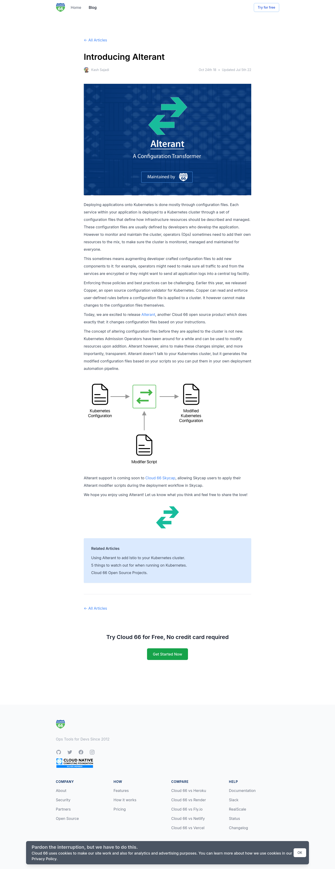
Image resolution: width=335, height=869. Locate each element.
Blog (93, 7)
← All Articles (95, 40)
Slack (233, 800)
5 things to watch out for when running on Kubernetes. (139, 565)
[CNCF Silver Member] (75, 763)
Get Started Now (167, 654)
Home (76, 7)
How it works (125, 800)
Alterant (148, 314)
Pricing (120, 809)
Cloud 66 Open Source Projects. (119, 572)
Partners (63, 809)
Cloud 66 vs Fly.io (187, 809)
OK (300, 853)
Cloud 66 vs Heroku (188, 790)
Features (121, 790)
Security (63, 800)
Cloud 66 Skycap (160, 478)
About (61, 790)
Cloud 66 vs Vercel (187, 827)
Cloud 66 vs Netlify (188, 818)
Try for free (266, 7)
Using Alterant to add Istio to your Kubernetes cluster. (138, 557)
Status (234, 818)
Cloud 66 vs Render (188, 800)
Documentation (242, 790)
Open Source (67, 818)
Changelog (238, 827)
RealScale (237, 809)
